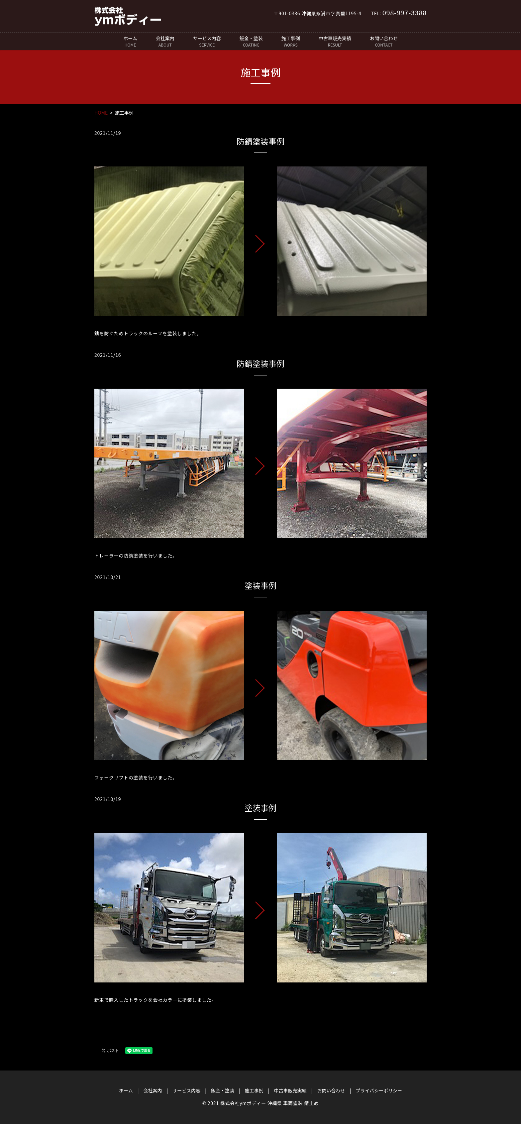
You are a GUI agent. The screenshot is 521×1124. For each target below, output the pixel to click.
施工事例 (290, 41)
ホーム (130, 41)
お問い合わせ (384, 41)
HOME (101, 112)
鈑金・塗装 (251, 41)
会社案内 (165, 41)
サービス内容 (207, 41)
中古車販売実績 (335, 41)
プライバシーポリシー (379, 1090)
